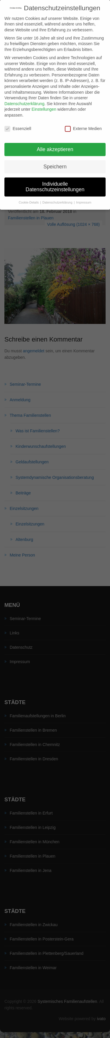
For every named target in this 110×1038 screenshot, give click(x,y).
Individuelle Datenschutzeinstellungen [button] (55, 181)
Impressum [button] (83, 196)
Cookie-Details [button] (29, 196)
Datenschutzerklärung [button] (58, 196)
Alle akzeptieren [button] (55, 143)
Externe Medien (83, 122)
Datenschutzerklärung (24, 97)
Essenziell (17, 122)
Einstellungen (44, 103)
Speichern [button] (55, 160)
